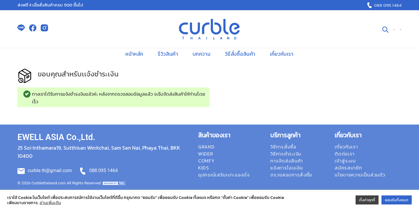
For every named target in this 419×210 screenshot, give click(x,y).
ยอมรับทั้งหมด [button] (396, 200)
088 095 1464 (388, 5)
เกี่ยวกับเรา (282, 54)
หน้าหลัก (134, 54)
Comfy (206, 160)
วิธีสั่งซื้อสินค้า (240, 54)
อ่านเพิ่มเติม (50, 203)
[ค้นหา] (385, 29)
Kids (203, 167)
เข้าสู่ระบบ (345, 160)
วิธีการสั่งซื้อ (283, 146)
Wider (205, 153)
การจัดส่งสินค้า (286, 160)
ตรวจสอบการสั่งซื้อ (291, 174)
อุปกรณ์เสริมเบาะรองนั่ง (223, 174)
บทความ (201, 54)
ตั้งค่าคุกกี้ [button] (367, 200)
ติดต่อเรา (345, 153)
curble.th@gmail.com (50, 170)
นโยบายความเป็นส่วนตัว (360, 174)
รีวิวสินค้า (168, 54)
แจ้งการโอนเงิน (286, 167)
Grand (206, 146)
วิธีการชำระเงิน (285, 153)
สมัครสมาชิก (348, 167)
